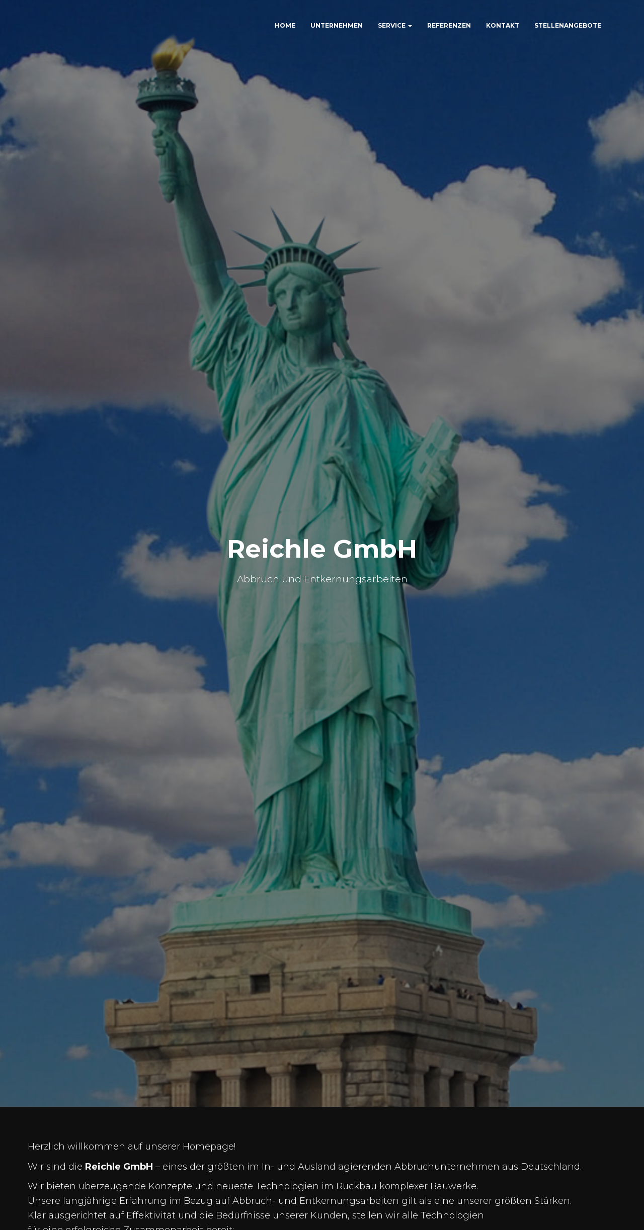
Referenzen (449, 25)
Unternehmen (336, 25)
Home (285, 25)
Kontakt (502, 25)
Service (395, 25)
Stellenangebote (567, 25)
